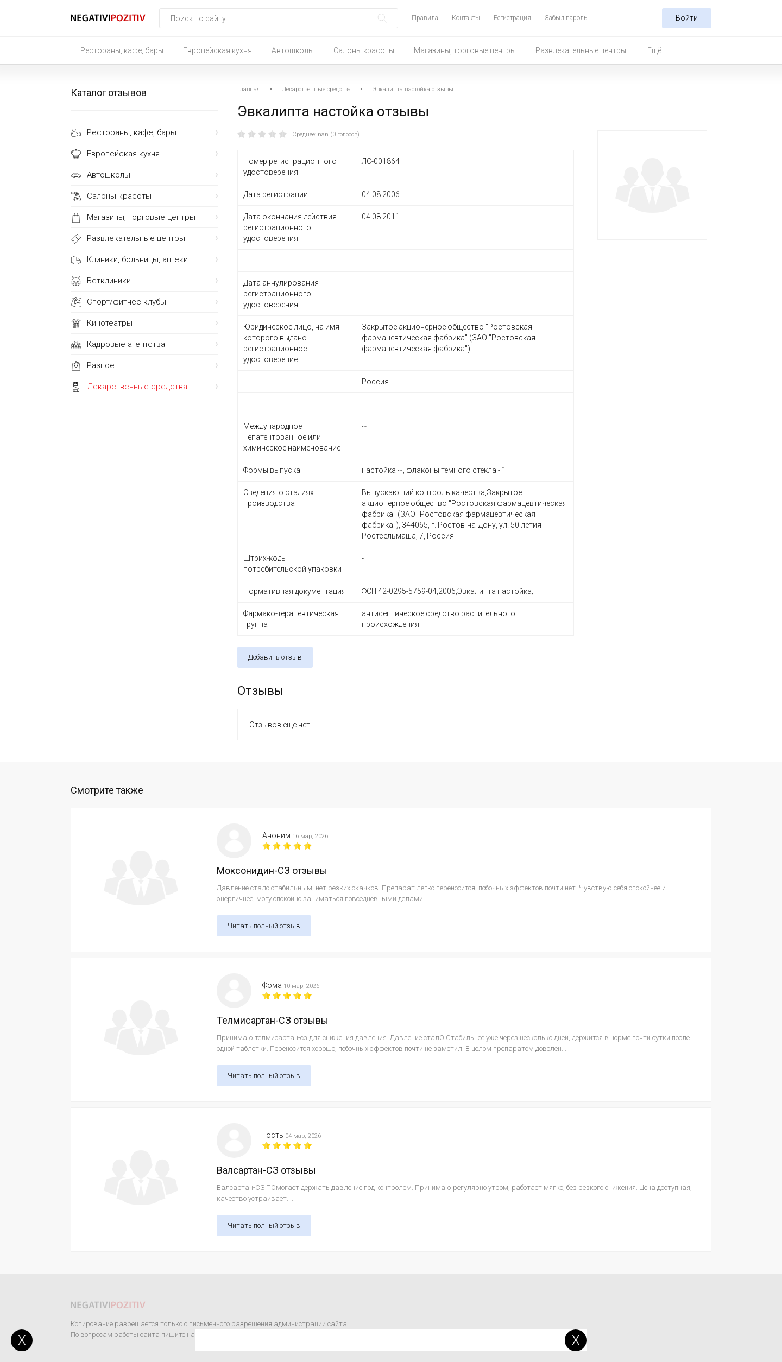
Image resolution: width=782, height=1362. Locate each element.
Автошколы (293, 50)
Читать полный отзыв (264, 926)
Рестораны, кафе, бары (121, 50)
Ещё (654, 50)
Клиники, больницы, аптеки (137, 259)
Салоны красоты (363, 50)
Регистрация (512, 18)
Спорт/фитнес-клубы (126, 302)
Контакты (466, 18)
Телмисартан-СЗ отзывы (273, 1020)
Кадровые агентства (126, 344)
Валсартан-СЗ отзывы (266, 1170)
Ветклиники (109, 281)
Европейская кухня (217, 50)
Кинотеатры (110, 323)
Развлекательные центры (580, 50)
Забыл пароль (566, 18)
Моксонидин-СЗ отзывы (272, 870)
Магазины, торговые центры (465, 50)
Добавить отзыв (275, 657)
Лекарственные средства (137, 386)
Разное (101, 365)
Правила (425, 18)
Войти (687, 18)
